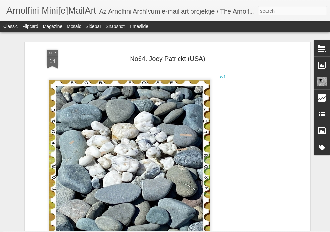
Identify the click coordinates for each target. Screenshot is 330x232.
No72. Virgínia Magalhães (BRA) (52, 202)
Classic (10, 26)
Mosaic (74, 26)
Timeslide (138, 26)
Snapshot (115, 26)
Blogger (185, 228)
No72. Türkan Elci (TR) (277, 199)
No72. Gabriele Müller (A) (122, 198)
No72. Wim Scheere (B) (202, 201)
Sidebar (93, 26)
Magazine (53, 26)
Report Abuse (204, 228)
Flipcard (30, 26)
